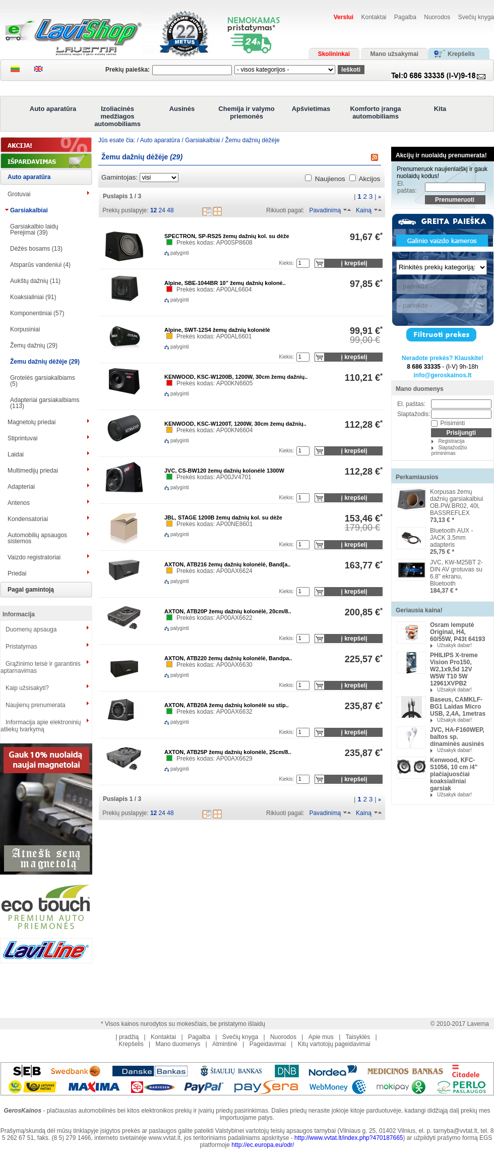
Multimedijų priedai (33, 470)
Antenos (19, 502)
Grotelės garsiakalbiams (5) (42, 380)
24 (162, 210)
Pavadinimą (325, 210)
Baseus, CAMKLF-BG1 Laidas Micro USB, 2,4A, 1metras (457, 706)
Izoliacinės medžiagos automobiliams (117, 116)
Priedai (17, 573)
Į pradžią (127, 1037)
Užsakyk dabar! (454, 645)
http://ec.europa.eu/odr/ (262, 1144)
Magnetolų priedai (31, 422)
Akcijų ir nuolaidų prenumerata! (441, 155)
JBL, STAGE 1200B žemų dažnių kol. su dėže (223, 517)
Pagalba (405, 17)
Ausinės (182, 108)
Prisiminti (452, 423)
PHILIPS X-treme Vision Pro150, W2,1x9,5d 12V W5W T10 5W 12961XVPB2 (454, 669)
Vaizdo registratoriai (34, 557)
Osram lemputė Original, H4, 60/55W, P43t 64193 (457, 632)
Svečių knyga (476, 17)
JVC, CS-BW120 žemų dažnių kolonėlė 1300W (224, 471)
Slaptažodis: (413, 414)
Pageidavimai (268, 1044)
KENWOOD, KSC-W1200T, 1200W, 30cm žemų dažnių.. (235, 424)
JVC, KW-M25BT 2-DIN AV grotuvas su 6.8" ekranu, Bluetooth (456, 573)
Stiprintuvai (22, 438)
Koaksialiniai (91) (33, 297)
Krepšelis (130, 1044)
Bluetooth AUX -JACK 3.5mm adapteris (451, 537)
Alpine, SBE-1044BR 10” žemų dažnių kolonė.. (225, 283)
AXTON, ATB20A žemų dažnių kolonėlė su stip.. (226, 705)
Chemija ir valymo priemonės (246, 112)
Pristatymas (21, 646)
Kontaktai (373, 17)
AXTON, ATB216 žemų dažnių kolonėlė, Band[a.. (227, 564)
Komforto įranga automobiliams (375, 112)
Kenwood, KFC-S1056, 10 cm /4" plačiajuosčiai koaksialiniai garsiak (453, 774)
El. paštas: (407, 187)
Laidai (16, 454)
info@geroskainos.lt (442, 375)
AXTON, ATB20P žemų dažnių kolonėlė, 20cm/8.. (227, 611)
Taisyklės (358, 1037)
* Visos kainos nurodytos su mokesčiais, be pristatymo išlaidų (183, 1023)
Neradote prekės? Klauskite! (442, 358)
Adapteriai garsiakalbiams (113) (44, 403)
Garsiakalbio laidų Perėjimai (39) (34, 229)
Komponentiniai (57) (37, 313)
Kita (440, 108)
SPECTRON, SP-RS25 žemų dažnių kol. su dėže (226, 236)
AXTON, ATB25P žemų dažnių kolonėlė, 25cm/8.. (227, 752)
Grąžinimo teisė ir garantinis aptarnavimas (41, 667)
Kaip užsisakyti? (27, 687)
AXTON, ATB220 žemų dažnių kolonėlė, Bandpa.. (228, 658)
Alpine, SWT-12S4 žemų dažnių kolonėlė (217, 330)
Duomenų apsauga (31, 629)
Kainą (364, 210)
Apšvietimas (311, 108)
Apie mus (321, 1037)
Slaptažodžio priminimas (449, 450)
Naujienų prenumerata (36, 705)
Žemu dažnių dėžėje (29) (45, 361)
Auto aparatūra (53, 108)
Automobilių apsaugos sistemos (37, 538)
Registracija (451, 441)
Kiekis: (286, 263)
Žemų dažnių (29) (33, 345)
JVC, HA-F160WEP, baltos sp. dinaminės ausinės (457, 736)
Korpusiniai (25, 329)
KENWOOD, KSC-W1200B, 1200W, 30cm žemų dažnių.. (235, 377)
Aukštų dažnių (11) (35, 280)
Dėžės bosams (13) (36, 248)
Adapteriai (21, 486)
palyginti (171, 253)
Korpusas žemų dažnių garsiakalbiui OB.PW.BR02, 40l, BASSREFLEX (456, 502)
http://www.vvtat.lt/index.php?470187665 (348, 1137)
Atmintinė (224, 1044)
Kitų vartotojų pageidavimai (334, 1044)
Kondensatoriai (28, 519)
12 (153, 210)
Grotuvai (19, 194)
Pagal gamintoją (31, 589)
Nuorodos (437, 17)
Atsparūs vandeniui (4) (40, 264)
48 (170, 210)
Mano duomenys (420, 388)
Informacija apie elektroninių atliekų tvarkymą (41, 726)
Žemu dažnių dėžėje (252, 140)
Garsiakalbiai (29, 210)
